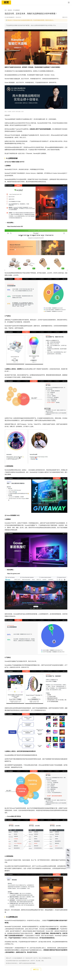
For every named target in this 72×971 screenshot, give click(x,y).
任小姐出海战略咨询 (9, 17)
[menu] (68, 2)
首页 (6, 10)
